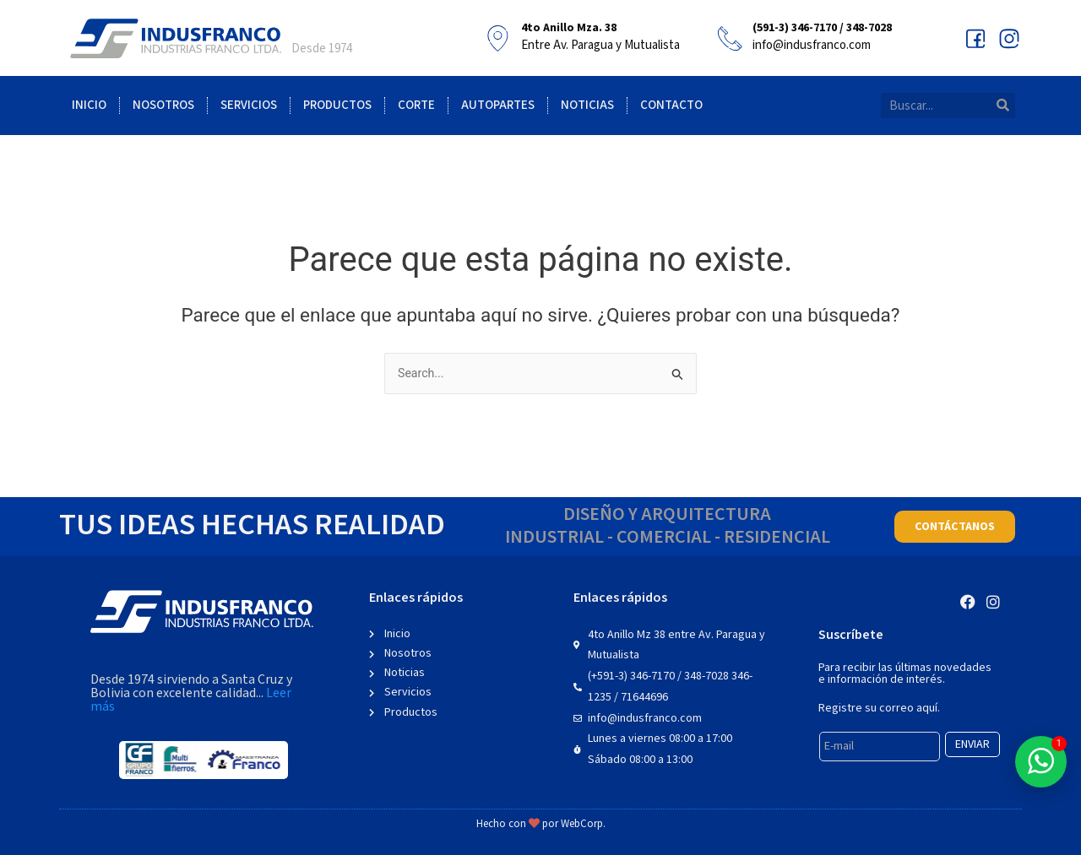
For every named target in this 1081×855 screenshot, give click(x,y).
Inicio (89, 105)
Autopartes (498, 105)
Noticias (587, 105)
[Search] (1002, 105)
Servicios (248, 105)
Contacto (671, 105)
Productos (337, 105)
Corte (416, 105)
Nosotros (163, 105)
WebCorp (582, 824)
